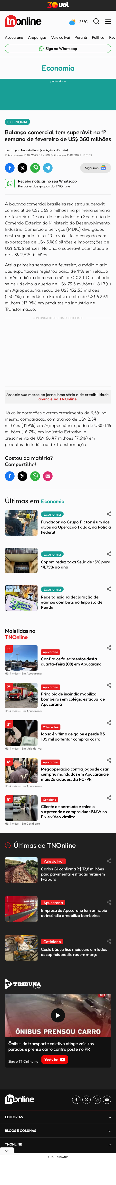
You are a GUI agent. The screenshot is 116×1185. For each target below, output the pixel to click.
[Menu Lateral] (108, 22)
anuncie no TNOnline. (58, 398)
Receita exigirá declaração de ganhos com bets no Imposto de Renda (71, 602)
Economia (58, 68)
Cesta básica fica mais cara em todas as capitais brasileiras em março (74, 952)
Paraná (81, 37)
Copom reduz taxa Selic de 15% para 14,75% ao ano (75, 564)
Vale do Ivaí (60, 37)
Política (98, 37)
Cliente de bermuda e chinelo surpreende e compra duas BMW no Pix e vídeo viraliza (74, 811)
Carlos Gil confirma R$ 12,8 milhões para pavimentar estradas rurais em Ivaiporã (73, 874)
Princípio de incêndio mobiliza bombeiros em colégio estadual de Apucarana (73, 699)
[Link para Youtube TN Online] (107, 1100)
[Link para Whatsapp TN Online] (58, 48)
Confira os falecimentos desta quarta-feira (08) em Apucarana (71, 661)
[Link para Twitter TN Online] (86, 1100)
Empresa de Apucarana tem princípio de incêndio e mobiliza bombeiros (74, 913)
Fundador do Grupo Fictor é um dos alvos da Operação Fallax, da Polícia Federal (76, 527)
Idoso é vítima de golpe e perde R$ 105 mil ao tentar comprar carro (73, 736)
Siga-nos (95, 167)
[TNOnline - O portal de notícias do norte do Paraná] (23, 21)
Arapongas (37, 37)
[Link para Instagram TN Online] (97, 1100)
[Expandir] (110, 1117)
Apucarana (14, 37)
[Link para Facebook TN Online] (76, 1100)
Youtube (54, 1059)
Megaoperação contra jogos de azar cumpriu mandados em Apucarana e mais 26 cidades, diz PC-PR (75, 774)
